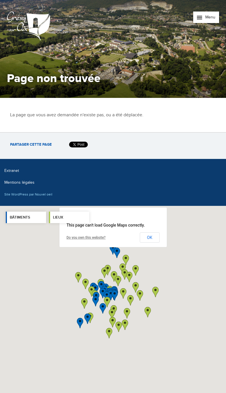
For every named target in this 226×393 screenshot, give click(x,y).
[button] (130, 300)
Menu (206, 17)
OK (149, 237)
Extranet (11, 170)
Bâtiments (20, 217)
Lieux (58, 217)
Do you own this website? (86, 238)
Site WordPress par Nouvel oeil (28, 194)
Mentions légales (19, 182)
